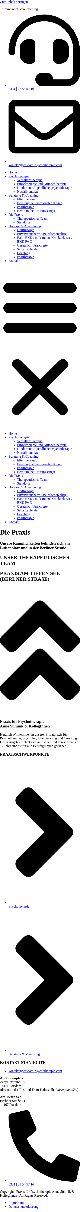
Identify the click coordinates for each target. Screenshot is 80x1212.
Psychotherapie (19, 176)
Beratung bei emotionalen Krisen (39, 203)
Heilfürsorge (25, 230)
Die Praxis (16, 214)
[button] (40, 347)
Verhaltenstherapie (29, 180)
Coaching (23, 253)
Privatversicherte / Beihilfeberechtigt (42, 234)
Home (13, 172)
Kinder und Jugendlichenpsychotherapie (44, 188)
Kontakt (14, 261)
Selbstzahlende (27, 249)
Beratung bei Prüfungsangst (36, 211)
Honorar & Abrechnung (25, 226)
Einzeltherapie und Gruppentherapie (42, 184)
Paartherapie (25, 207)
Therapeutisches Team (32, 218)
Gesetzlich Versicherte (32, 245)
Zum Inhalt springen (14, 2)
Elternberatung (27, 199)
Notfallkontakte (27, 191)
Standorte (23, 222)
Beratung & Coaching (23, 195)
